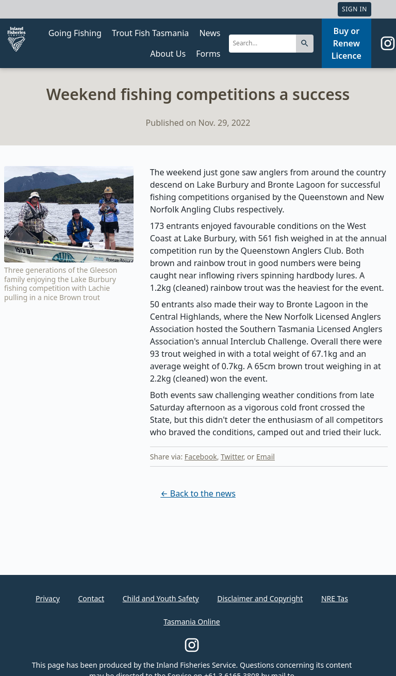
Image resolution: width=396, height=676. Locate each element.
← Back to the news (198, 493)
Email (265, 456)
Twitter (232, 456)
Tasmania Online (191, 621)
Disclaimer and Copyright (260, 598)
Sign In (354, 9)
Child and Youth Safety (161, 598)
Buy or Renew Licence (346, 43)
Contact (91, 598)
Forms (208, 53)
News (209, 33)
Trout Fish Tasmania (150, 33)
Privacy (48, 598)
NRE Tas (334, 598)
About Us (168, 53)
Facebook (201, 456)
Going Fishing (75, 33)
